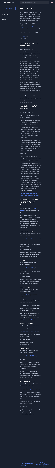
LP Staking (47, 26)
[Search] (34, 2)
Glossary (4, 19)
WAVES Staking (48, 33)
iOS (24, 42)
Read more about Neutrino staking (29, 366)
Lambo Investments (48, 24)
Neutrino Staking (47, 31)
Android (25, 40)
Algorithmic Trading (48, 36)
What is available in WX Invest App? (48, 13)
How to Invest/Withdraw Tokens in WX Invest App (48, 20)
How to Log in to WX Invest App (48, 16)
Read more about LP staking (28, 296)
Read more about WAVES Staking (28, 393)
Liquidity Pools (48, 28)
